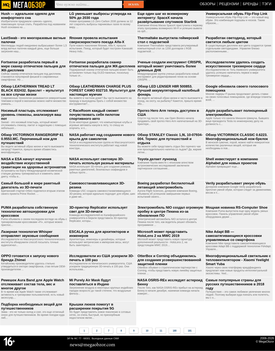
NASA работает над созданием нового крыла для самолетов (102, 137)
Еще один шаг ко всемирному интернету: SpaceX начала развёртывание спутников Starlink (167, 18)
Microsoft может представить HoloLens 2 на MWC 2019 (163, 234)
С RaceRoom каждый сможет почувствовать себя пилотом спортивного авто (94, 115)
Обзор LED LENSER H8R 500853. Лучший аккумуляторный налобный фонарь (168, 90)
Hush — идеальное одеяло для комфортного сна (28, 16)
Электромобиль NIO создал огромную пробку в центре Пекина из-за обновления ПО (170, 211)
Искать (133, 4)
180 (174, 330)
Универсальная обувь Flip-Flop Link (236, 14)
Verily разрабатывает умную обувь (236, 183)
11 (161, 330)
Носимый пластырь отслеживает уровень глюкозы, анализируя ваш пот (31, 115)
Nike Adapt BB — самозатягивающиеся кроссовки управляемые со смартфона (234, 236)
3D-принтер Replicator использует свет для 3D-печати (98, 209)
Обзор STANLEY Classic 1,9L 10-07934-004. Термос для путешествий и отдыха (170, 139)
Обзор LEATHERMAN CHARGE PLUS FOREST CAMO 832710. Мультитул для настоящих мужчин (102, 90)
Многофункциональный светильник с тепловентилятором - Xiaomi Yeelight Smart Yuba (238, 260)
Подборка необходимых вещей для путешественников (31, 306)
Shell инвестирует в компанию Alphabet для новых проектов (232, 161)
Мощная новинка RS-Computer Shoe (236, 207)
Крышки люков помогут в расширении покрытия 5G (91, 306)
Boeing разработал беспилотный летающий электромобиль (166, 185)
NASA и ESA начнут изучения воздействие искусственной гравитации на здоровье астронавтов (33, 163)
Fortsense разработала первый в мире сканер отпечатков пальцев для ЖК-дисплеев (33, 66)
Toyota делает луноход (157, 159)
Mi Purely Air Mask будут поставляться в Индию (90, 282)
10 (147, 330)
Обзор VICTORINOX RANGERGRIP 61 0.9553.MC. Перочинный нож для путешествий (32, 139)
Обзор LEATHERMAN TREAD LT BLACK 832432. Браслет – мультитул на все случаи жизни (32, 90)
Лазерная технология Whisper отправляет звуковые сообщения (30, 234)
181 (189, 330)
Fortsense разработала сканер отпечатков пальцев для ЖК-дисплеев (102, 64)
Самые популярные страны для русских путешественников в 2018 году (235, 284)
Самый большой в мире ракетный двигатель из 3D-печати (30, 185)
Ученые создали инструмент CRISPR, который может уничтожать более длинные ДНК (170, 66)
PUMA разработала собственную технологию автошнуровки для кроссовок (29, 211)
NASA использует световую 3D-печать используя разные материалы (101, 161)
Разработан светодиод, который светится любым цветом (233, 40)
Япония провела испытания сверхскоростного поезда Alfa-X (96, 40)
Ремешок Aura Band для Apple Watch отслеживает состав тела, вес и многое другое (32, 284)
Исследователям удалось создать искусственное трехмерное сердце (235, 64)
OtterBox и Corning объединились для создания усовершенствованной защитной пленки (169, 260)
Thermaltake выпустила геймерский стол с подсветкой (168, 40)
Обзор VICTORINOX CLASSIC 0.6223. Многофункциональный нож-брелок (237, 137)
